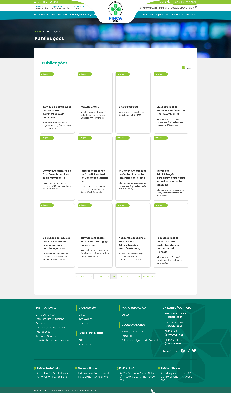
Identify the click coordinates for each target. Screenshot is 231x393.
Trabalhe (46, 335)
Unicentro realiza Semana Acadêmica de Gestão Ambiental (171, 110)
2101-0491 (176, 343)
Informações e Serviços (83, 15)
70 (138, 276)
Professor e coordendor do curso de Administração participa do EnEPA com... (131, 256)
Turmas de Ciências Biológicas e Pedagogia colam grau (95, 240)
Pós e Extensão (61, 8)
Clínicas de (50, 327)
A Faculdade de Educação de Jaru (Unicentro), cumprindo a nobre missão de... (95, 252)
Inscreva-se (86, 318)
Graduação (41, 8)
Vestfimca (84, 323)
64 (120, 276)
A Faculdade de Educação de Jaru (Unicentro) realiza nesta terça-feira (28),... (132, 185)
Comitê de (53, 340)
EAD (79, 8)
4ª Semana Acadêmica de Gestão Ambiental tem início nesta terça (133, 173)
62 (107, 276)
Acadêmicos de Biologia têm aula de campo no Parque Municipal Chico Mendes (94, 115)
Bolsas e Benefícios (182, 7)
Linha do (45, 314)
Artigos (44, 74)
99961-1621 (176, 334)
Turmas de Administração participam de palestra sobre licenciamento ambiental (171, 177)
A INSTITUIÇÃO (47, 15)
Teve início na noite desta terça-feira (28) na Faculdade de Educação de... (57, 185)
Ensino (62, 15)
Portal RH (127, 335)
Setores (40, 323)
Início (37, 32)
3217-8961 (176, 325)
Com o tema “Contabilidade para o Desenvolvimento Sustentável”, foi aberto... (94, 189)
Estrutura (50, 318)
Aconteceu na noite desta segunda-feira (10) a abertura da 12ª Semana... (57, 125)
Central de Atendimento (184, 15)
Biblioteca (148, 15)
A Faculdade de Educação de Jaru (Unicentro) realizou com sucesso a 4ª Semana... (170, 122)
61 (101, 276)
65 (127, 276)
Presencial (85, 344)
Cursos (83, 314)
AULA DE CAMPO (90, 106)
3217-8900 (176, 316)
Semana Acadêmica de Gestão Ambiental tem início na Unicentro (57, 173)
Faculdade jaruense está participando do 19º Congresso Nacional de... (95, 175)
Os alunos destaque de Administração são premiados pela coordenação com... (57, 242)
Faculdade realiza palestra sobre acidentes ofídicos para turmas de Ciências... (168, 244)
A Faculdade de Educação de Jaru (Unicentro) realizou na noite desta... (170, 192)
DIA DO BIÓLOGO (128, 106)
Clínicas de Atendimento (154, 7)
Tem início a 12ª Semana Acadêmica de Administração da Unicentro (57, 112)
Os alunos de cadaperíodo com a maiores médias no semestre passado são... (55, 256)
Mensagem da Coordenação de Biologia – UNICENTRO (132, 113)
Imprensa (162, 15)
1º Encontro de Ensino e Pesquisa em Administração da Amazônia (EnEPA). (132, 242)
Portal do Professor (132, 331)
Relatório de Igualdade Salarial (140, 340)
